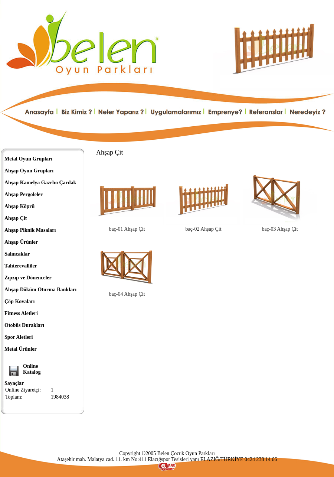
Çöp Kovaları (19, 301)
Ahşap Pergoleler (23, 194)
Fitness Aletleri (21, 313)
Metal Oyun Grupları (28, 159)
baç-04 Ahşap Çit (127, 294)
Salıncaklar (17, 254)
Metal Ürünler (20, 349)
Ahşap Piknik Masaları (30, 230)
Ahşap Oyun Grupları (28, 170)
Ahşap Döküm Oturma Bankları (40, 289)
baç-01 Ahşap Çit (127, 229)
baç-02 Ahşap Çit (203, 229)
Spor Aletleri (18, 337)
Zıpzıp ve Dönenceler (28, 277)
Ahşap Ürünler (21, 242)
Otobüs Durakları (24, 325)
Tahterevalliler (20, 266)
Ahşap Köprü (19, 206)
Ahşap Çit (15, 218)
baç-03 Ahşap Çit (280, 229)
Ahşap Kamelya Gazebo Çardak (40, 182)
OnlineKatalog (31, 369)
